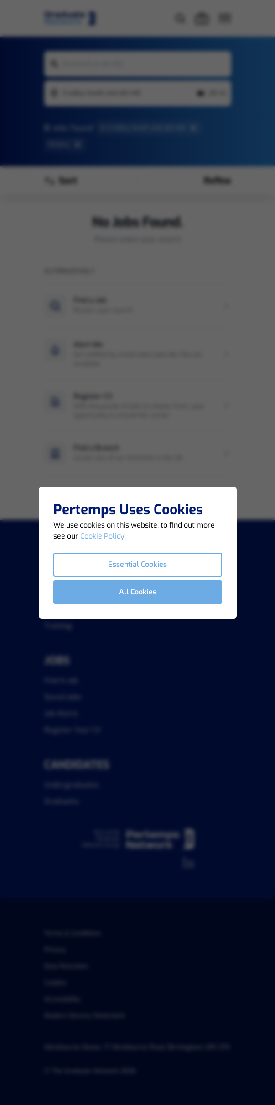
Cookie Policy (102, 536)
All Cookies (137, 592)
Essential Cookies (137, 564)
